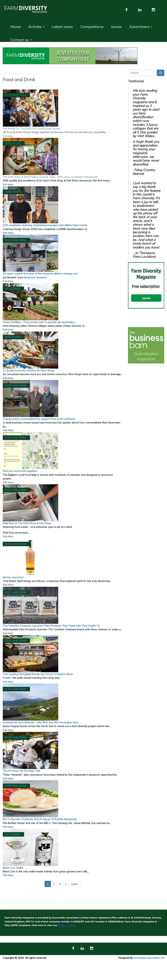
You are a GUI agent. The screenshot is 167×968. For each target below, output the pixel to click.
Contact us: (21, 40)
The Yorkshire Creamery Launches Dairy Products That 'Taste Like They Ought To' (51, 625)
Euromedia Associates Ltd (149, 957)
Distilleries (12, 288)
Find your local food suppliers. (20, 470)
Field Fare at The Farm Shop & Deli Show (27, 523)
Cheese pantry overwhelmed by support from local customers (39, 418)
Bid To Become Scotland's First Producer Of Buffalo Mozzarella (40, 819)
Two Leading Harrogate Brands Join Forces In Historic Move (38, 674)
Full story (8, 136)
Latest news (62, 27)
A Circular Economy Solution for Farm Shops (29, 370)
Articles (36, 27)
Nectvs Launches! (13, 577)
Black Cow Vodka (13, 867)
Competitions (92, 27)
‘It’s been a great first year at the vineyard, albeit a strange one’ (40, 273)
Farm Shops (13, 143)
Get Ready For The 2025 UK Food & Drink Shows (31, 128)
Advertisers (140, 27)
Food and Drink (15, 95)
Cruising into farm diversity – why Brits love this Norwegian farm (40, 722)
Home (15, 27)
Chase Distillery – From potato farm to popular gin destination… (40, 322)
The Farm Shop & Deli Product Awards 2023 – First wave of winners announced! (50, 176)
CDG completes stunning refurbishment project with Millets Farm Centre (45, 225)
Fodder (7, 677)
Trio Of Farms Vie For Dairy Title (21, 770)
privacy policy (66, 925)
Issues (116, 27)
